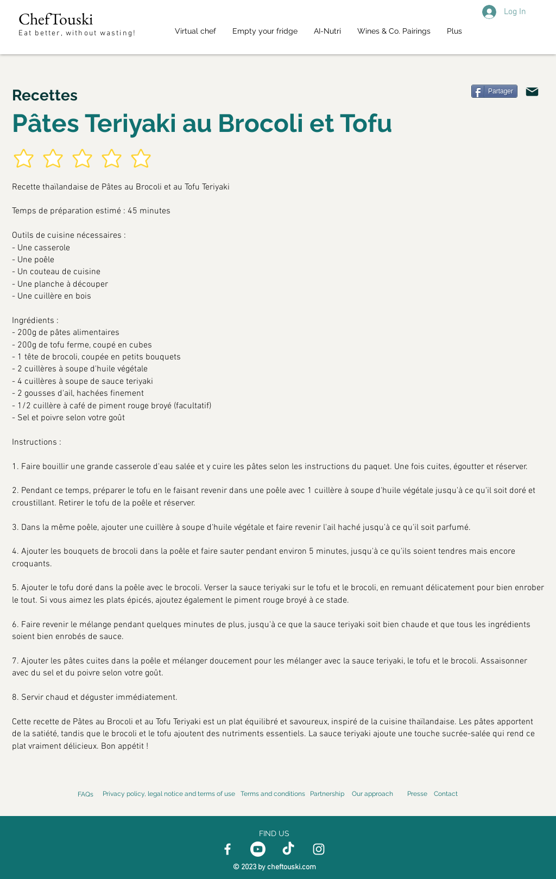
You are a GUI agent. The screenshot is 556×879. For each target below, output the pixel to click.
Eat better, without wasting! (78, 33)
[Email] (532, 92)
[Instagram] (318, 849)
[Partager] (494, 91)
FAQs (85, 794)
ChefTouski (55, 18)
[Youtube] (258, 849)
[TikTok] (288, 849)
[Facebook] (227, 849)
